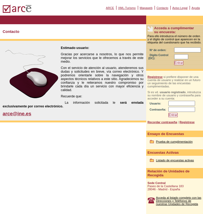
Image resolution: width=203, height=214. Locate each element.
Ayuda (195, 7)
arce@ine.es (17, 113)
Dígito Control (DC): (158, 56)
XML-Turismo (127, 7)
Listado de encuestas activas (175, 160)
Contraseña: (158, 109)
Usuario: (155, 103)
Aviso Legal (180, 7)
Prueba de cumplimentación (174, 141)
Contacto (162, 7)
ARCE (110, 7)
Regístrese (155, 76)
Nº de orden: (158, 50)
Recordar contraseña (162, 122)
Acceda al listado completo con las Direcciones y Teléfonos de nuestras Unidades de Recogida (178, 201)
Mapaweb (146, 7)
